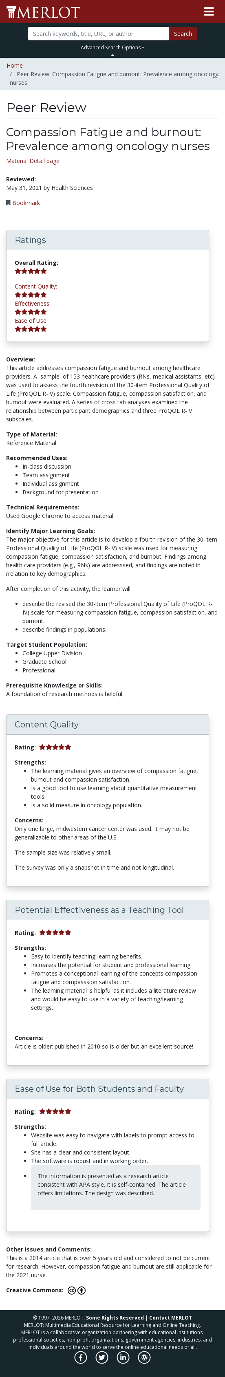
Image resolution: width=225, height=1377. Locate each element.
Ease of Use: (31, 320)
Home (15, 65)
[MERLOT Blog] (144, 1361)
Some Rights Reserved (115, 1317)
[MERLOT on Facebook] (81, 1361)
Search (183, 33)
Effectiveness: (33, 303)
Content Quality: (36, 286)
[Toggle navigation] (208, 12)
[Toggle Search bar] (113, 55)
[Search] (99, 33)
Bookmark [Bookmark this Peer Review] (26, 203)
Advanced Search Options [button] (111, 47)
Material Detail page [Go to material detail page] (33, 161)
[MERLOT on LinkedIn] (123, 1361)
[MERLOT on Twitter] (102, 1361)
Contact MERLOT (170, 1317)
